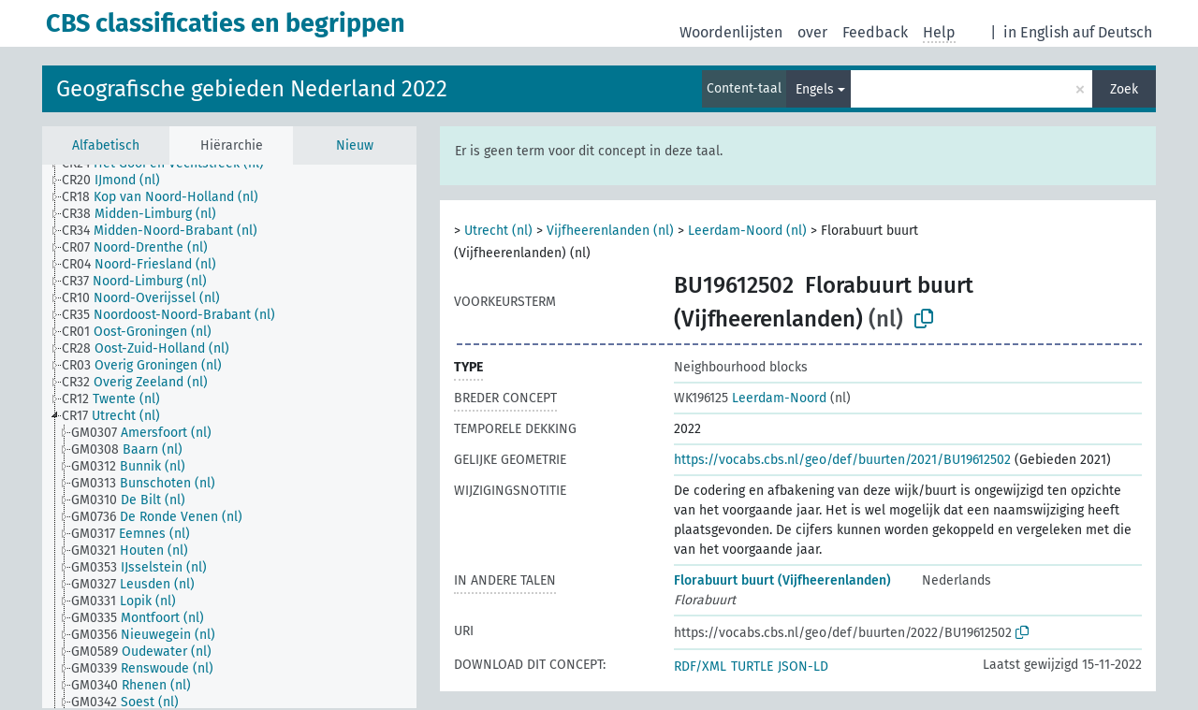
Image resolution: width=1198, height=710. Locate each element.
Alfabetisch (105, 145)
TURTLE (752, 666)
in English (1036, 32)
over (812, 32)
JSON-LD (803, 666)
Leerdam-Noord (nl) (747, 231)
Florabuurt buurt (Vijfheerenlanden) (782, 580)
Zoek (1124, 89)
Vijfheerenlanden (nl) (610, 231)
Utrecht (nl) (498, 231)
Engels (815, 89)
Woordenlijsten (730, 32)
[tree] (229, 436)
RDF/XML (700, 666)
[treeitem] (119, 180)
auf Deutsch (1112, 32)
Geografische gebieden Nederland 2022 (251, 89)
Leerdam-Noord (750, 398)
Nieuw (354, 145)
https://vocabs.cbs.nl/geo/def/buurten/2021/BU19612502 (842, 460)
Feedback (875, 32)
